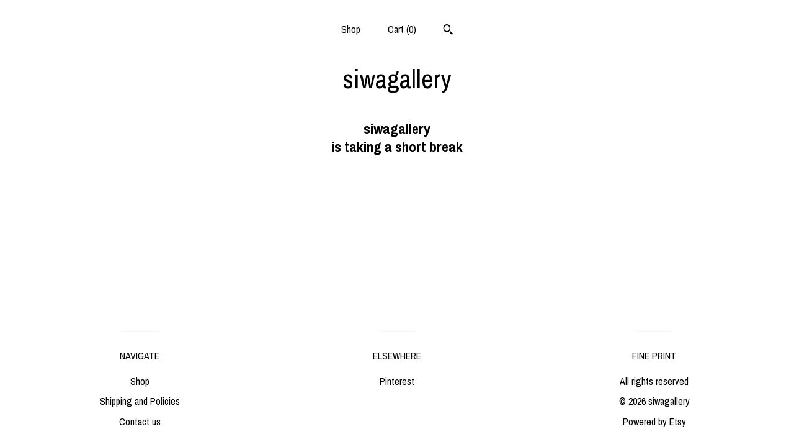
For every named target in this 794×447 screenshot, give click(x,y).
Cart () (402, 29)
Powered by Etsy (654, 421)
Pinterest (397, 381)
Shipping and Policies (140, 401)
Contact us (140, 421)
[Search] (448, 31)
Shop (350, 29)
